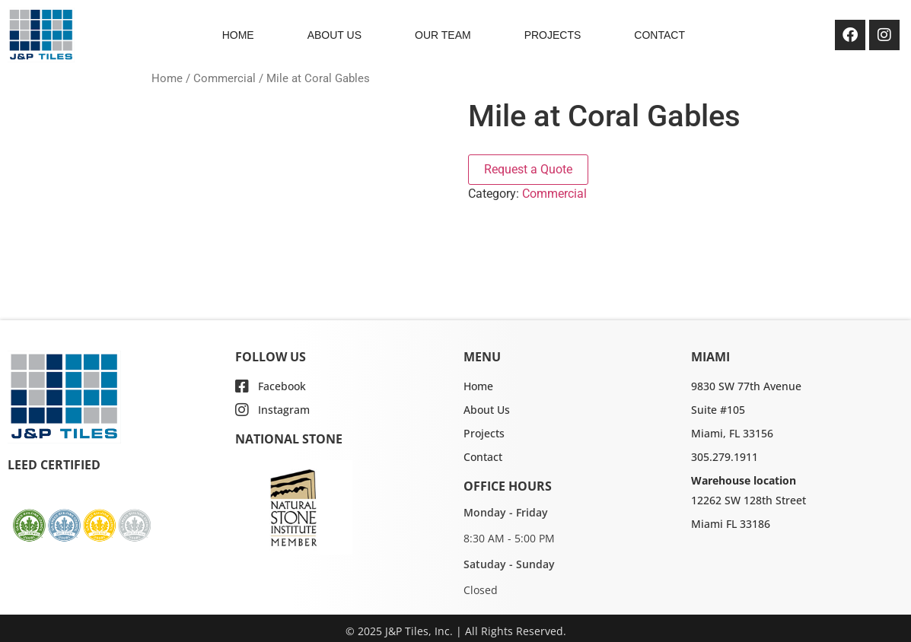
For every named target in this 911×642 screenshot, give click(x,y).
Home (167, 78)
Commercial (224, 78)
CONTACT (659, 35)
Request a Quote (528, 169)
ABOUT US (334, 35)
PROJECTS (552, 35)
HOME (238, 35)
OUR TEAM (443, 35)
